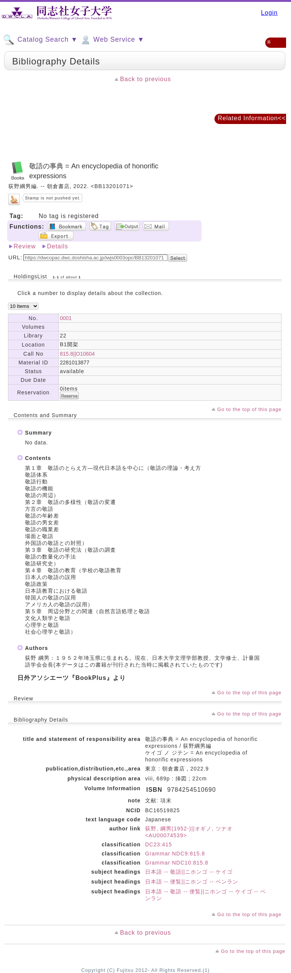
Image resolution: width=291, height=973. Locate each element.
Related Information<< (252, 118)
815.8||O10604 (77, 354)
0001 (66, 318)
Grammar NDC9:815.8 (175, 854)
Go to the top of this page (249, 409)
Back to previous (145, 79)
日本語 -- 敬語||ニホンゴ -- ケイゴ (189, 872)
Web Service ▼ (112, 40)
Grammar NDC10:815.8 (176, 863)
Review (25, 246)
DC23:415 (158, 844)
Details (57, 246)
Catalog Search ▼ (40, 40)
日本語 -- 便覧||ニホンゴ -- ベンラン (191, 882)
